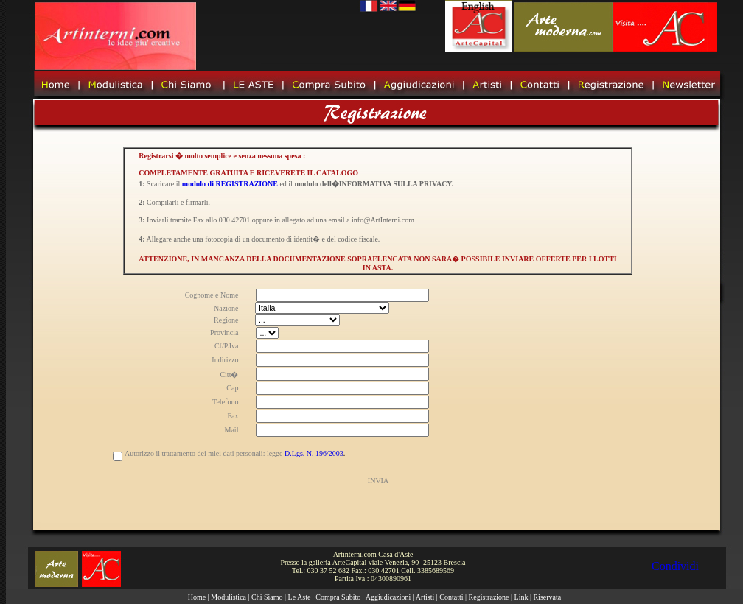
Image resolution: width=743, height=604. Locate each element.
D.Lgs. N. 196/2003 (314, 453)
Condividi (675, 566)
